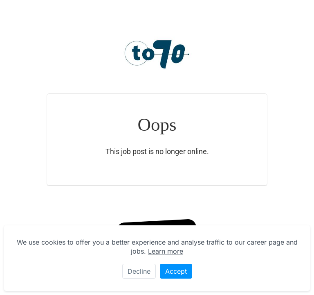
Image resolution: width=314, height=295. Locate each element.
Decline (139, 271)
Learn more (165, 251)
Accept (176, 271)
